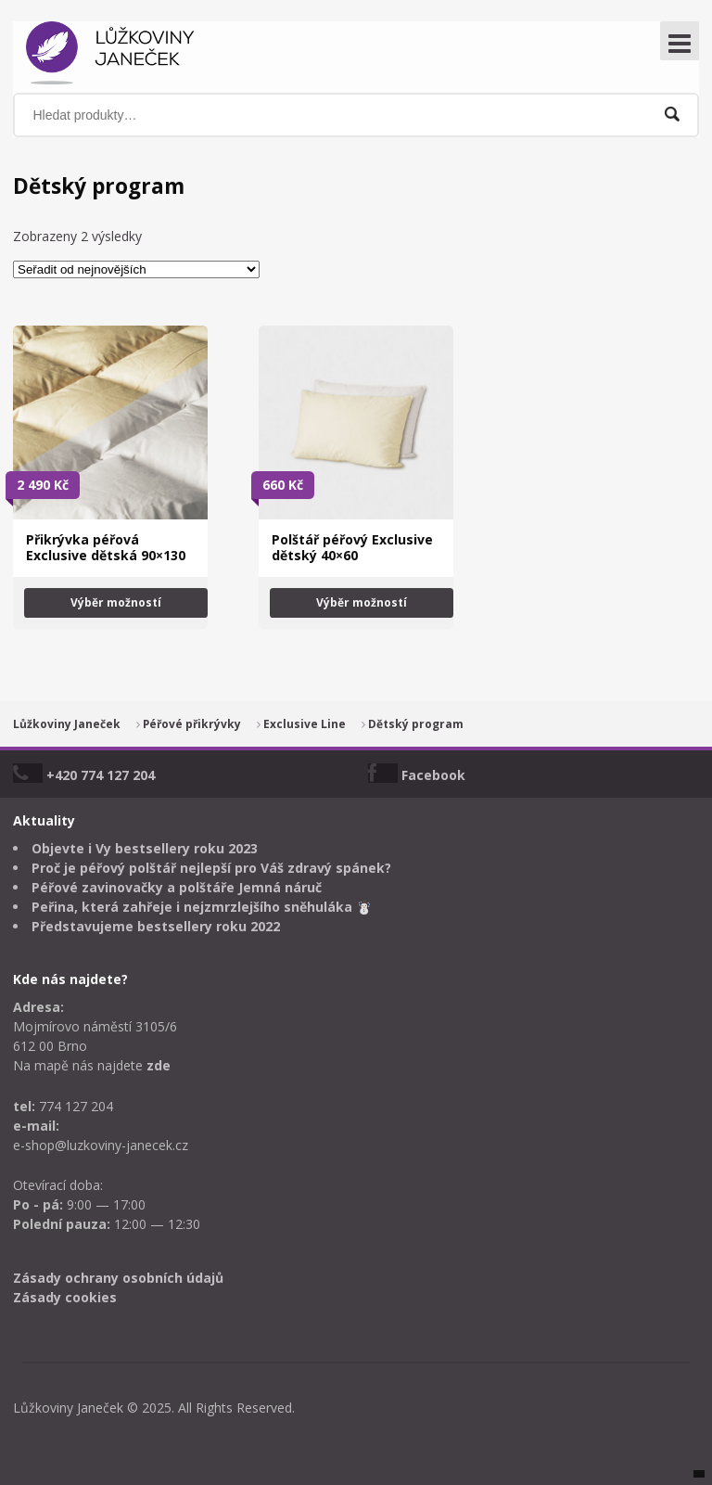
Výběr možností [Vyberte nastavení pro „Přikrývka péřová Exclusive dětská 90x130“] (115, 602)
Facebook (433, 775)
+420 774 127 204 (100, 775)
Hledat (673, 114)
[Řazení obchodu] (136, 269)
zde (158, 1065)
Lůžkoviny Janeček (67, 724)
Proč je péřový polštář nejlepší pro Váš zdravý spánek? (211, 868)
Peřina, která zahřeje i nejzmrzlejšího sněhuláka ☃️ (202, 906)
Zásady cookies (65, 1297)
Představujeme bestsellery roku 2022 (156, 926)
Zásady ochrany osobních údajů (118, 1278)
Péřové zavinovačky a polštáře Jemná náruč (177, 887)
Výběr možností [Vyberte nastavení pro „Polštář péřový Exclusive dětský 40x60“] (361, 602)
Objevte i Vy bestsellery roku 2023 (145, 848)
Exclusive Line (304, 724)
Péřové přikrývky (192, 724)
